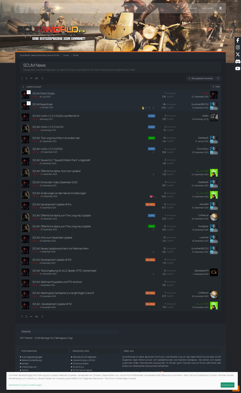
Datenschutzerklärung (32, 360)
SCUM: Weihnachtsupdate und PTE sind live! (57, 282)
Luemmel (204, 237)
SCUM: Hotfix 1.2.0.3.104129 (48, 127)
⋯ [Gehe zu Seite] (31, 78)
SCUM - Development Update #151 (52, 304)
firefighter (203, 226)
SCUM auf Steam (81, 363)
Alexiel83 (204, 204)
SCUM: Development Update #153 (52, 259)
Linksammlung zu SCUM (84, 360)
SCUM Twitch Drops (44, 93)
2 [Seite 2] (26, 78)
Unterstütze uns (29, 366)
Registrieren (207, 8)
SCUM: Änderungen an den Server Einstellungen (59, 193)
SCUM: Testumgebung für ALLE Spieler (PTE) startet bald (64, 270)
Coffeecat (203, 215)
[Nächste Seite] (42, 78)
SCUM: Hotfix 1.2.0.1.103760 (48, 149)
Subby (205, 115)
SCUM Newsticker (43, 104)
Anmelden (192, 8)
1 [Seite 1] (22, 78)
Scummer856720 (199, 104)
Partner (25, 370)
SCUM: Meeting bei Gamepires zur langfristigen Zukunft (63, 293)
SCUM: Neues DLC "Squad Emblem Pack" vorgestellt (61, 160)
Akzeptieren (227, 384)
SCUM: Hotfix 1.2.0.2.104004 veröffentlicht (56, 116)
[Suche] (220, 8)
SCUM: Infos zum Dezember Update (52, 237)
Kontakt (25, 363)
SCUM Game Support (82, 370)
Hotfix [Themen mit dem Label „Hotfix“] (151, 116)
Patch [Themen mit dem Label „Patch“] (151, 138)
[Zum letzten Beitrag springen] (214, 95)
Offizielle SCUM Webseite (84, 356)
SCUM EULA (78, 366)
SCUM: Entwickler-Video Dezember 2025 (55, 182)
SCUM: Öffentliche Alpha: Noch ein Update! (57, 171)
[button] (218, 78)
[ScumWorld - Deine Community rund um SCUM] (120, 32)
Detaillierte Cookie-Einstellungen (25, 384)
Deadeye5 (203, 137)
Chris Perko (202, 148)
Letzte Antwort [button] (33, 86)
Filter (216, 86)
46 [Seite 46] (36, 78)
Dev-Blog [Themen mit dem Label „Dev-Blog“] (150, 204)
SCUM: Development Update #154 (52, 204)
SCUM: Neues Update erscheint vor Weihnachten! (61, 248)
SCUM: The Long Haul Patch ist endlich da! (56, 138)
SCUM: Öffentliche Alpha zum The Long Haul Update (62, 215)
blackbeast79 (201, 270)
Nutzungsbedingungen (32, 356)
